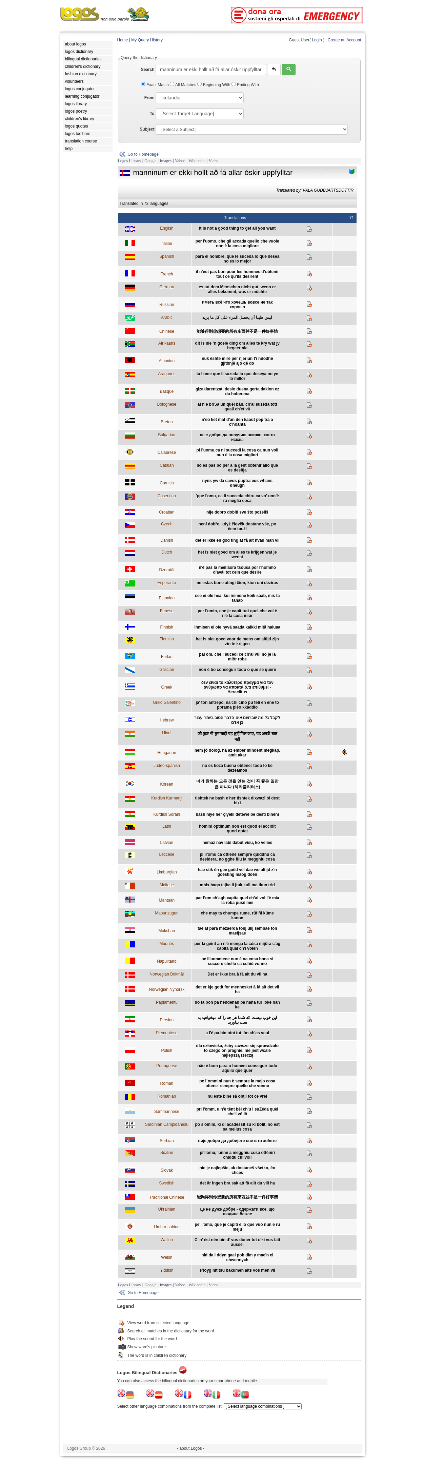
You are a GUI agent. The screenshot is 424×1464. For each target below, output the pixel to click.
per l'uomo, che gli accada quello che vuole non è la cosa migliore (237, 243)
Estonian (167, 598)
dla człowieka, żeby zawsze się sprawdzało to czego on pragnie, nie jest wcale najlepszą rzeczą (237, 1050)
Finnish (167, 627)
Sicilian (166, 1152)
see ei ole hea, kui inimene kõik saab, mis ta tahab (237, 598)
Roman (167, 1083)
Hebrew (167, 720)
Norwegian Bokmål (167, 974)
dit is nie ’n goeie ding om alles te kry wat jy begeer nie (237, 345)
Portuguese (166, 1065)
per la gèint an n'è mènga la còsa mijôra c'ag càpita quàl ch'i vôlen (237, 946)
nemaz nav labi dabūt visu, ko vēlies (237, 842)
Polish (167, 1050)
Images (165, 160)
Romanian (167, 1096)
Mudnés (167, 943)
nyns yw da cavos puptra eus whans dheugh (237, 483)
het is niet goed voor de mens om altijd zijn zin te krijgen (237, 641)
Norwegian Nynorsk (167, 989)
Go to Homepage (143, 154)
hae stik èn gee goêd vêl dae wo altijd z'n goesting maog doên (237, 872)
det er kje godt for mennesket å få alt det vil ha (237, 989)
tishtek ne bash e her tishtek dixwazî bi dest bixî (237, 800)
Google (150, 160)
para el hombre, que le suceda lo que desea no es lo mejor (237, 259)
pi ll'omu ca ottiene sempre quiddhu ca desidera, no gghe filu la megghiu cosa (237, 857)
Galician (166, 669)
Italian (166, 243)
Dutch (166, 552)
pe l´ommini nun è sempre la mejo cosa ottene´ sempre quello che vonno (237, 1083)
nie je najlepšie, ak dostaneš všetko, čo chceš (237, 1170)
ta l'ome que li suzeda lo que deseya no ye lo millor (237, 376)
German (166, 287)
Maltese (167, 885)
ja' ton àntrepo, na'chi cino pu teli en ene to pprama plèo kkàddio (237, 705)
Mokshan (167, 930)
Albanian (167, 361)
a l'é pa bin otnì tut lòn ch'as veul (237, 1032)
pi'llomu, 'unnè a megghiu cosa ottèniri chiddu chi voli (237, 1155)
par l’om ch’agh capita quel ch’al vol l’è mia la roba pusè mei (237, 900)
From (149, 97)
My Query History (147, 40)
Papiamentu (167, 1002)
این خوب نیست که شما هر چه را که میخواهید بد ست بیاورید (237, 1020)
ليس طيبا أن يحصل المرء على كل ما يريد (237, 317)
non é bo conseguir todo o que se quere (237, 669)
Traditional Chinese (166, 1197)
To (152, 113)
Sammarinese (166, 1111)
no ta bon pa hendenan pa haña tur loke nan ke (237, 1004)
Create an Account (344, 40)
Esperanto (167, 582)
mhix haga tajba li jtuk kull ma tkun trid (237, 885)
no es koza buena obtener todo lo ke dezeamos (237, 768)
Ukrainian (167, 1209)
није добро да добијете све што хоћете (237, 1140)
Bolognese (167, 404)
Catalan (167, 465)
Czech (167, 524)
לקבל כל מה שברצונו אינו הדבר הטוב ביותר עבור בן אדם (237, 720)
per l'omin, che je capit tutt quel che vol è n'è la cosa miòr (237, 613)
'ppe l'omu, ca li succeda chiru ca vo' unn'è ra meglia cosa (237, 498)
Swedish (166, 1183)
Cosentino (167, 496)
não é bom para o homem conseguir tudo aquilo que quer (237, 1068)
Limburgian (167, 872)
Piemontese (166, 1032)
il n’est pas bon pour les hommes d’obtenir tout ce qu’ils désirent (237, 274)
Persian (167, 1020)
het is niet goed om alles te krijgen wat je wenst (237, 554)
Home (122, 40)
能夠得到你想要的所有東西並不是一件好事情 (237, 1197)
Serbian (167, 1140)
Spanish (166, 256)
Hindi (166, 733)
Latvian (167, 842)
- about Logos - (190, 1448)
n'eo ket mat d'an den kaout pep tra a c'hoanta (237, 422)
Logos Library (129, 160)
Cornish (167, 483)
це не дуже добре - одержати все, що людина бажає (237, 1211)
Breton (167, 422)
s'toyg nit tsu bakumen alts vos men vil (237, 1270)
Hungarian (166, 752)
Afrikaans (166, 343)
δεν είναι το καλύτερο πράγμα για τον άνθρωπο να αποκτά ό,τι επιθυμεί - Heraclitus (237, 687)
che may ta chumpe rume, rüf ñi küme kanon (237, 915)
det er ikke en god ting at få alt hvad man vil (237, 540)
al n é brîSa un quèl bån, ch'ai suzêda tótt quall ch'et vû (237, 406)
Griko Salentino (167, 702)
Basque (167, 391)
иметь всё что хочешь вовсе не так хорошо (237, 304)
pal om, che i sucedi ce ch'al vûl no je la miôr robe (237, 656)
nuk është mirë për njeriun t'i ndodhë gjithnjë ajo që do (237, 361)
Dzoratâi (167, 569)
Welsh (166, 1257)
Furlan (167, 656)
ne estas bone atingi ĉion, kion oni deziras (237, 582)
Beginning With (214, 84)
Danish (166, 540)
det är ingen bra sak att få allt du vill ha (237, 1183)
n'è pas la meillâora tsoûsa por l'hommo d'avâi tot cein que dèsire (237, 570)
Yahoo (180, 160)
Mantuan (167, 900)
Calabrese (167, 452)
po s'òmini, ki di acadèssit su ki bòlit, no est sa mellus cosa (237, 1127)
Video (214, 160)
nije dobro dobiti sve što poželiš (237, 512)
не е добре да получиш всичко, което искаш (237, 437)
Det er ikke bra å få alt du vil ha (237, 974)
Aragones (166, 373)
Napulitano (166, 961)
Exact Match (155, 84)
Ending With (245, 84)
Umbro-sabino (166, 1227)
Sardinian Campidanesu (166, 1124)
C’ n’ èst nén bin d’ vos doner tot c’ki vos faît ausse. (237, 1242)
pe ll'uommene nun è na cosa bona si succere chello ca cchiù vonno (237, 961)
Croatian (166, 512)
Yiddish (166, 1270)
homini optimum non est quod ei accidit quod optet (237, 828)
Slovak (167, 1170)
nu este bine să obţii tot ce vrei (237, 1096)
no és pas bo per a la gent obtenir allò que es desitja (237, 468)
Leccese (167, 854)
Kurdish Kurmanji (166, 798)
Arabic (167, 317)
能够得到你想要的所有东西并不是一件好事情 (237, 331)
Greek (167, 687)
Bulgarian (167, 434)
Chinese (166, 331)
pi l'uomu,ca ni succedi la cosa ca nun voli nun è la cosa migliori (237, 452)
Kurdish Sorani (167, 814)
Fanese (167, 611)
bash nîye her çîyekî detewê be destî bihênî (237, 814)
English (166, 228)
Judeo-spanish (167, 765)
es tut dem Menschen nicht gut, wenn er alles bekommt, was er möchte (237, 289)
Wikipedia (196, 160)
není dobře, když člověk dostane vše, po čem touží (237, 526)
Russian (166, 304)
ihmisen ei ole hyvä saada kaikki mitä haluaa (237, 627)
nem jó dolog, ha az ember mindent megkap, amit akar (237, 752)
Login (317, 40)
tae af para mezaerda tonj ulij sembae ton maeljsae (237, 931)
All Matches (183, 84)
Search (148, 69)
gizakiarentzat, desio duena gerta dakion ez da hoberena (237, 391)
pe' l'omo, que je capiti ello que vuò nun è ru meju (237, 1227)
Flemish (167, 639)
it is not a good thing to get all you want (237, 228)
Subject (147, 129)
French (166, 274)
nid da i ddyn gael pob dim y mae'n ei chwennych (237, 1257)
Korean (167, 784)
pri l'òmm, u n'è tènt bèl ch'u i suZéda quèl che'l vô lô (237, 1111)
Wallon (167, 1239)
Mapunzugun (166, 913)
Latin (166, 826)
